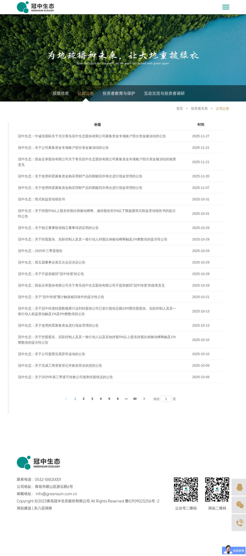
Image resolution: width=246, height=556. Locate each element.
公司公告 (86, 93)
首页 (179, 109)
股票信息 (61, 93)
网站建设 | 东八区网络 (34, 508)
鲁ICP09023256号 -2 (142, 501)
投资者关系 (199, 109)
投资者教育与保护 (119, 93)
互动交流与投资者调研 (164, 93)
